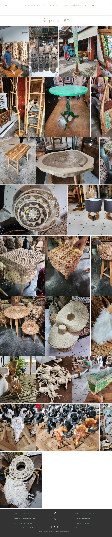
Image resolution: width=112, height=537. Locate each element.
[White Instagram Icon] (57, 527)
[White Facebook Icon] (51, 527)
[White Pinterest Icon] (54, 527)
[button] (37, 5)
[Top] (55, 519)
